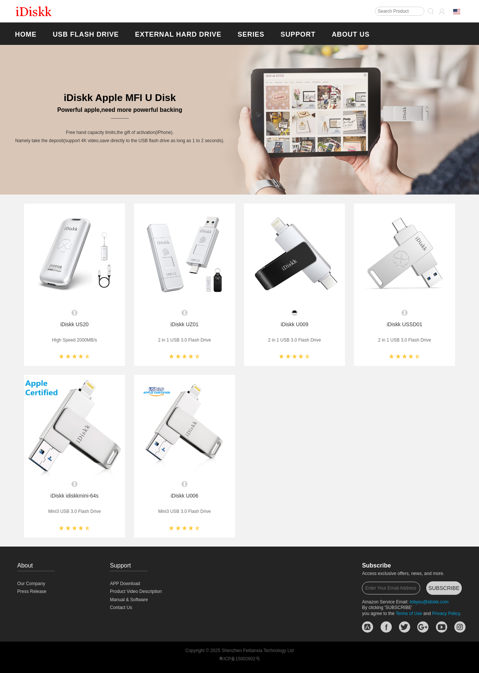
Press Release (31, 591)
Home (26, 34)
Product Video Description (136, 591)
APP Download (125, 583)
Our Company (31, 583)
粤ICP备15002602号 (239, 658)
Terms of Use (409, 613)
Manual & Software (129, 599)
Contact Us (121, 607)
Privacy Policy (446, 613)
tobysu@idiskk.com (429, 602)
